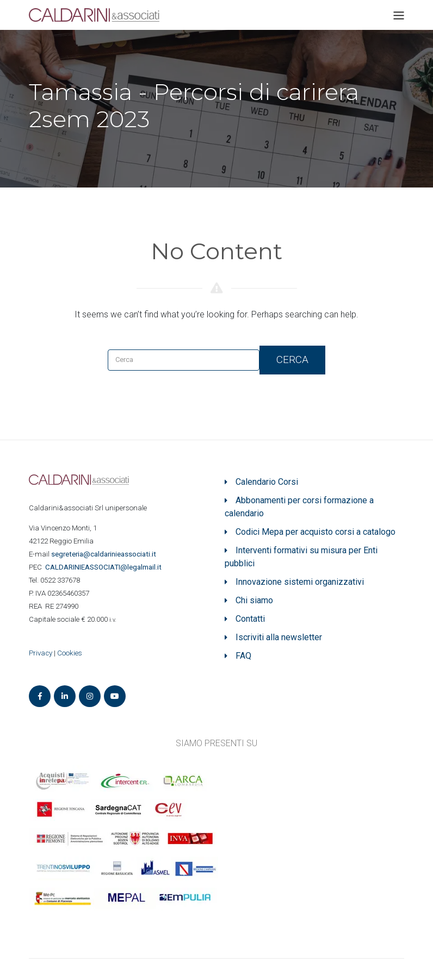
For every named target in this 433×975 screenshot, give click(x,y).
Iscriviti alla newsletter (279, 637)
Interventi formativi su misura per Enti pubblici (301, 556)
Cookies (69, 653)
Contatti (250, 619)
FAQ (243, 656)
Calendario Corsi (267, 482)
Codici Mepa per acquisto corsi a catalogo (315, 532)
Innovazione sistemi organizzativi (300, 582)
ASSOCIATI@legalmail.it (105, 567)
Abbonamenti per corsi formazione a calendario (299, 506)
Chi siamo (254, 600)
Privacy (40, 653)
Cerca (292, 359)
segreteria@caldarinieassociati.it (104, 554)
